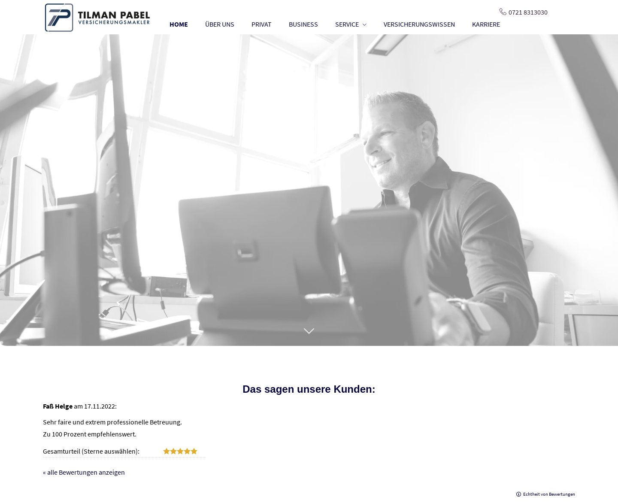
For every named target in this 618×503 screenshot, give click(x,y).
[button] (309, 335)
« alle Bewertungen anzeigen (84, 472)
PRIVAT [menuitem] (261, 24)
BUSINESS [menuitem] (303, 24)
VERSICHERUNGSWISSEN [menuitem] (419, 24)
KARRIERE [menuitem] (486, 24)
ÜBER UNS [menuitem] (219, 24)
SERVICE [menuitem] (347, 24)
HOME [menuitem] (179, 24)
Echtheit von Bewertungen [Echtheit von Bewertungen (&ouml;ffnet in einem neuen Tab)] (549, 494)
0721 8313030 (528, 12)
